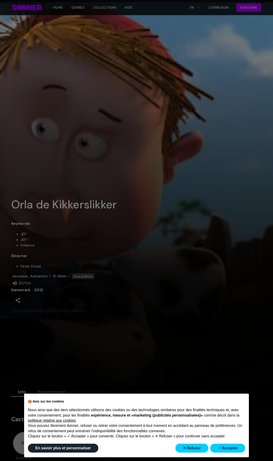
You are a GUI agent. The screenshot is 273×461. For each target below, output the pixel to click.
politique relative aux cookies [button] (52, 420)
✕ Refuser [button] (192, 448)
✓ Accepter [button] (228, 448)
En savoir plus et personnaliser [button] (63, 448)
